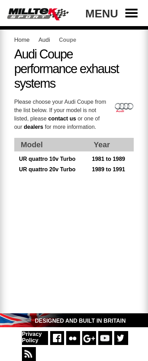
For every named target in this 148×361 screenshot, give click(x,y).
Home (22, 40)
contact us (62, 118)
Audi (44, 40)
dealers (33, 127)
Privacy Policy (32, 337)
